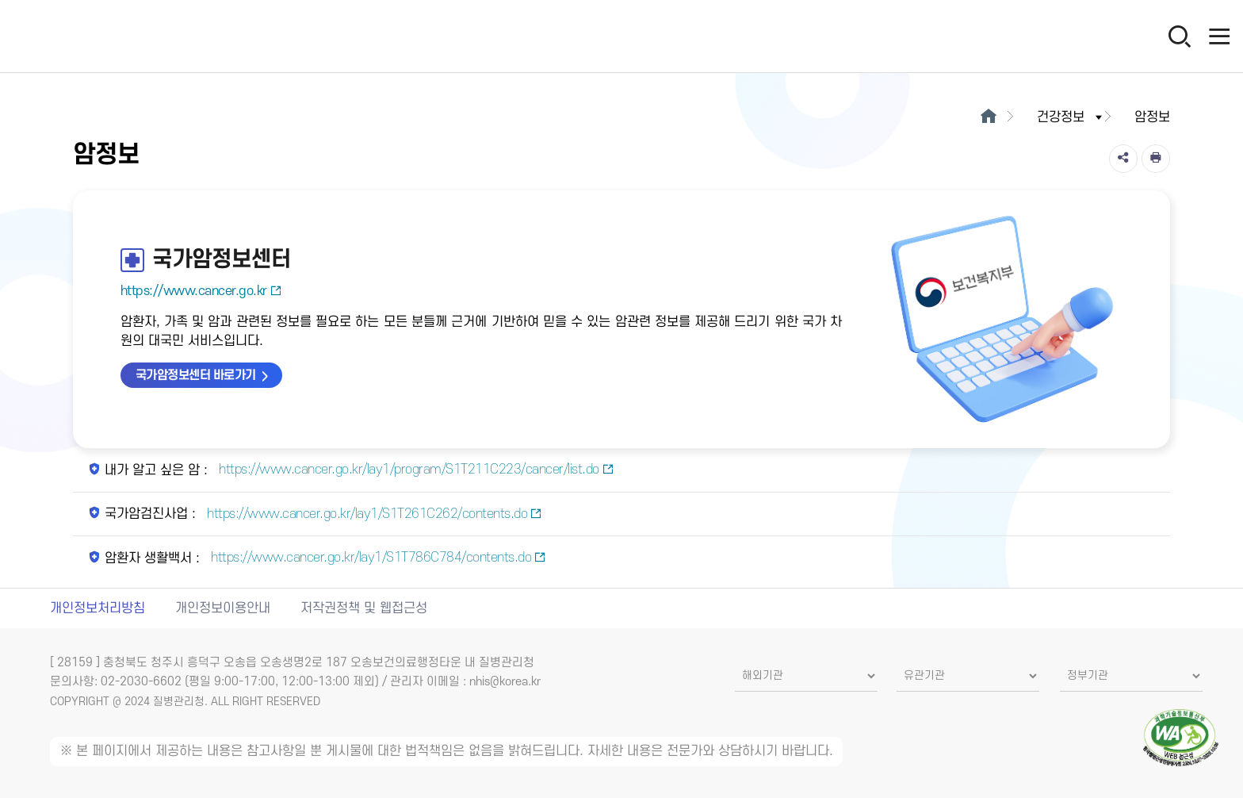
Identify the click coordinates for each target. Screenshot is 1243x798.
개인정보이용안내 (222, 608)
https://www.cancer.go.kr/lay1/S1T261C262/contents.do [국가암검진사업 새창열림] (373, 514)
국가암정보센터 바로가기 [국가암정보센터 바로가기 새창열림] (196, 375)
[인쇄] (1156, 158)
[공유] (1123, 158)
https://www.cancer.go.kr (201, 291)
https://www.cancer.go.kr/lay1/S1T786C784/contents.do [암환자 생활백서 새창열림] (377, 558)
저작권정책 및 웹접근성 (363, 608)
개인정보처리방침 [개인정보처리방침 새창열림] (97, 608)
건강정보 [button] (1071, 117)
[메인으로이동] (988, 117)
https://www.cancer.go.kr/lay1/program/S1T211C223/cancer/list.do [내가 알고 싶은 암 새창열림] (415, 469)
